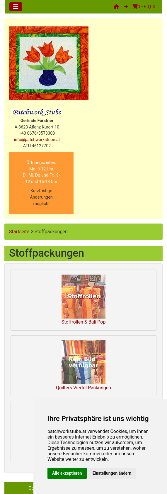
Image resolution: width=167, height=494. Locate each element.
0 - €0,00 (143, 6)
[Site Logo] (48, 63)
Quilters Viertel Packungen (83, 365)
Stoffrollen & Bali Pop (84, 300)
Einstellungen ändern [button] (112, 473)
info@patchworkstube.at (37, 139)
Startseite (19, 231)
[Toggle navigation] (15, 6)
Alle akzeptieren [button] (67, 473)
